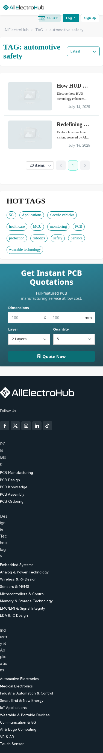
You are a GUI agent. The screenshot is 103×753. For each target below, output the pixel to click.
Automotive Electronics (19, 679)
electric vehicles (62, 215)
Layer (13, 329)
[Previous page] (61, 165)
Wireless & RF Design (18, 579)
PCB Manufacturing (16, 473)
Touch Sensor (12, 744)
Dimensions (18, 307)
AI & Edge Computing (18, 729)
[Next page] (85, 165)
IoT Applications (13, 708)
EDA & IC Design (14, 615)
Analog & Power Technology (24, 572)
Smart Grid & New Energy (21, 701)
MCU (37, 226)
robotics (39, 238)
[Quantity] (74, 339)
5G (11, 215)
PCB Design (10, 480)
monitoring (58, 226)
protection (17, 238)
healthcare (17, 226)
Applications (32, 215)
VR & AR (7, 737)
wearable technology (25, 250)
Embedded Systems (17, 565)
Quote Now (51, 356)
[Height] (65, 317)
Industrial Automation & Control (26, 693)
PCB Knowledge (13, 487)
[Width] (24, 317)
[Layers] (29, 339)
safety (57, 238)
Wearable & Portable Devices (25, 715)
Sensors (76, 238)
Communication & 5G (18, 722)
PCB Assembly (12, 494)
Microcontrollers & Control (22, 594)
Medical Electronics (16, 686)
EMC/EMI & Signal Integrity (22, 608)
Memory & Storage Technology (26, 601)
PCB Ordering (11, 501)
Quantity (61, 329)
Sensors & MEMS (14, 587)
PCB (78, 226)
